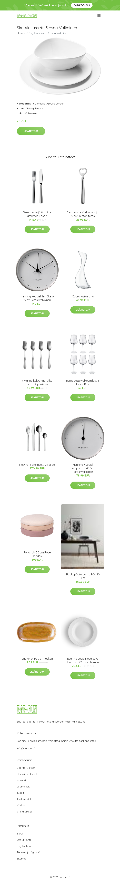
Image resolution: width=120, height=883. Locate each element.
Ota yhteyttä (24, 839)
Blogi (20, 833)
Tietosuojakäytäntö (28, 852)
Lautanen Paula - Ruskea (37, 658)
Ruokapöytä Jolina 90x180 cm (83, 576)
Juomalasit (23, 786)
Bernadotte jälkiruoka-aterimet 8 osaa (37, 214)
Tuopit (20, 792)
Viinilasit (21, 805)
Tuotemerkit (39, 103)
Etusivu (21, 33)
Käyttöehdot (24, 846)
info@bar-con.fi (26, 748)
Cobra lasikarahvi (83, 296)
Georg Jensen (55, 103)
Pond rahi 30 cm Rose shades (37, 554)
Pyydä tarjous (82, 5)
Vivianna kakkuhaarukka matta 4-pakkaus (37, 382)
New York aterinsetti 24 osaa (37, 464)
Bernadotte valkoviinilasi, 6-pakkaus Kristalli (83, 382)
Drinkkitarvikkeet (27, 774)
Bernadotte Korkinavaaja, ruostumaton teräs (83, 214)
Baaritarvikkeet (26, 767)
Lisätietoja (31, 131)
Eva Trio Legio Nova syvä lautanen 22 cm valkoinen (83, 660)
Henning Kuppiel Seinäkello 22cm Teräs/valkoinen (37, 298)
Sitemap (21, 858)
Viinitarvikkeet (25, 811)
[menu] (99, 15)
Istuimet (21, 780)
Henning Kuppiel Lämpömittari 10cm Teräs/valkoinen (83, 468)
